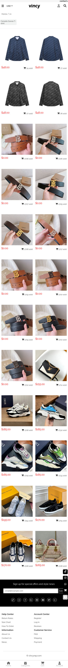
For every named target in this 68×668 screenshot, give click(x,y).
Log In (37, 622)
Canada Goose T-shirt (8, 22)
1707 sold (27, 204)
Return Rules (7, 618)
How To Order (8, 626)
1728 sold (27, 566)
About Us (6, 634)
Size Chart (6, 622)
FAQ (36, 634)
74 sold (28, 68)
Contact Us (7, 638)
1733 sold (61, 475)
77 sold (62, 68)
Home (4, 14)
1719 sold (27, 294)
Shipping (38, 638)
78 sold (62, 113)
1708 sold (27, 159)
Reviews (37, 626)
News (4, 642)
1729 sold (61, 204)
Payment (38, 642)
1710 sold (61, 294)
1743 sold (27, 521)
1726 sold (61, 159)
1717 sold (61, 249)
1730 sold (61, 430)
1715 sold (27, 340)
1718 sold (27, 430)
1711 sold (61, 385)
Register (37, 618)
